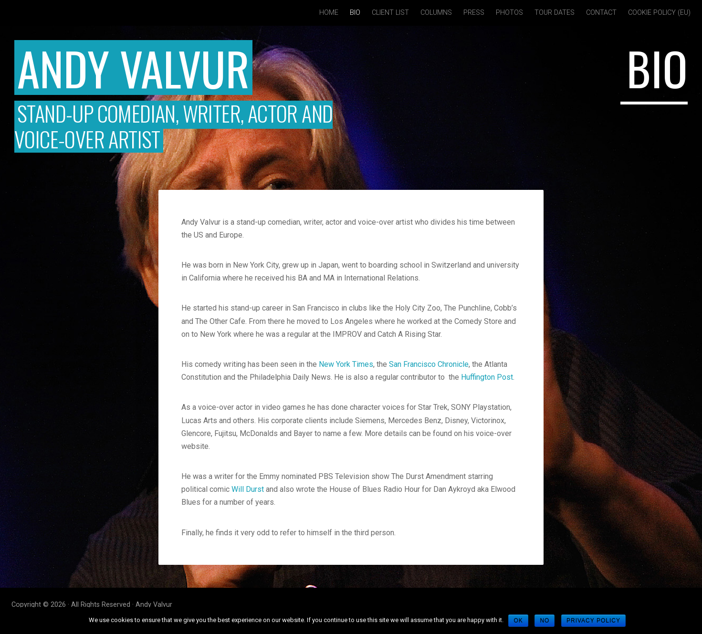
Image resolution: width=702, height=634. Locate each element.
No (544, 620)
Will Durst (247, 489)
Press (473, 13)
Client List (390, 13)
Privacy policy (593, 620)
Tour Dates (554, 13)
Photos (509, 13)
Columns (436, 13)
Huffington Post (487, 377)
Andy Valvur (133, 67)
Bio (355, 13)
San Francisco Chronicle (429, 364)
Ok (518, 620)
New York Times (346, 364)
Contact (601, 13)
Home (328, 13)
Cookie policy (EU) (659, 13)
